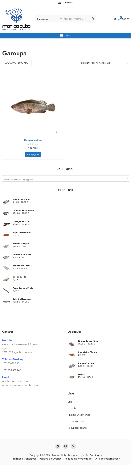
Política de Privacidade (78, 458)
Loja (70, 401)
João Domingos (92, 455)
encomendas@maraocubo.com (20, 385)
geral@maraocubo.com (15, 381)
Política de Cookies (51, 458)
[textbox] (65, 180)
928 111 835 (13, 363)
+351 (4, 363)
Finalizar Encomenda (79, 414)
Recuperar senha (77, 427)
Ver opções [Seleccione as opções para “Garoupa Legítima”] (33, 154)
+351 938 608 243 (11, 370)
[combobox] (65, 178)
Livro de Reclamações (107, 458)
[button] (65, 35)
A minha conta (76, 421)
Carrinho (72, 408)
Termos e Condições (24, 458)
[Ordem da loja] (103, 63)
